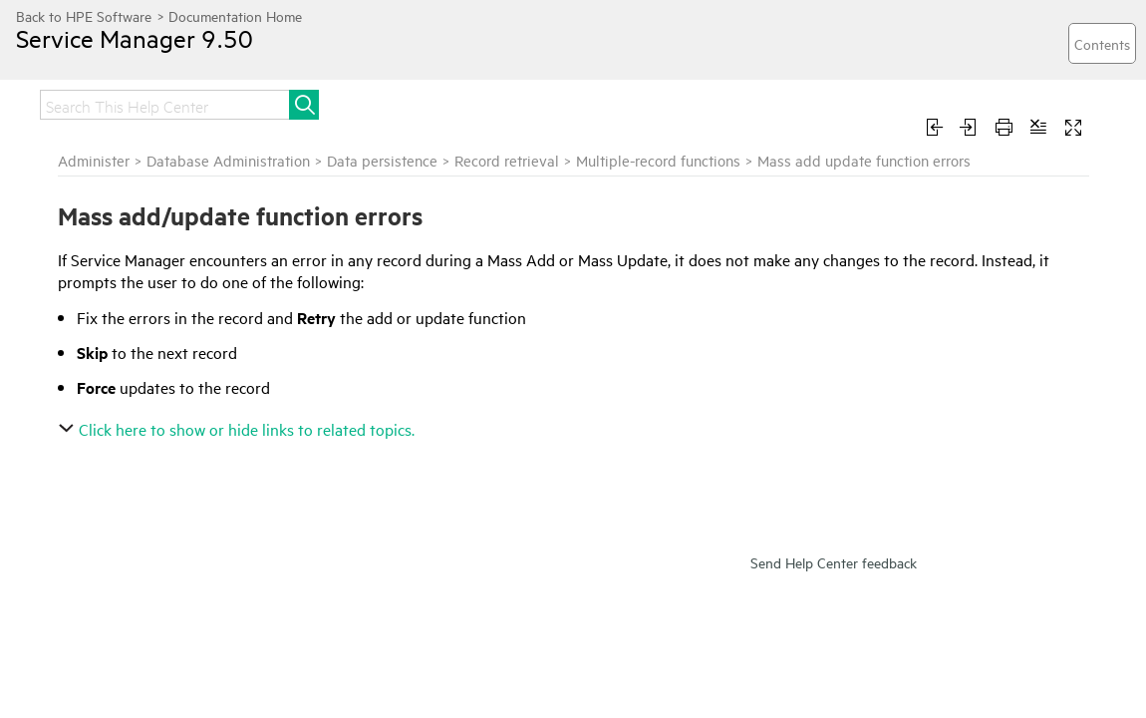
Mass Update (65, 236)
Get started (296, 102)
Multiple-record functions (899, 183)
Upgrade (481, 102)
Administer (689, 102)
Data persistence (623, 183)
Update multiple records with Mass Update (139, 300)
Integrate (581, 102)
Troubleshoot (874, 102)
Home (62, 102)
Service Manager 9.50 (154, 53)
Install (394, 102)
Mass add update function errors (133, 264)
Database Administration (469, 183)
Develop (989, 102)
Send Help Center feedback (833, 606)
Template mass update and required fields (115, 345)
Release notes (169, 102)
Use (776, 102)
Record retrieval (748, 183)
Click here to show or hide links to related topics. (480, 474)
